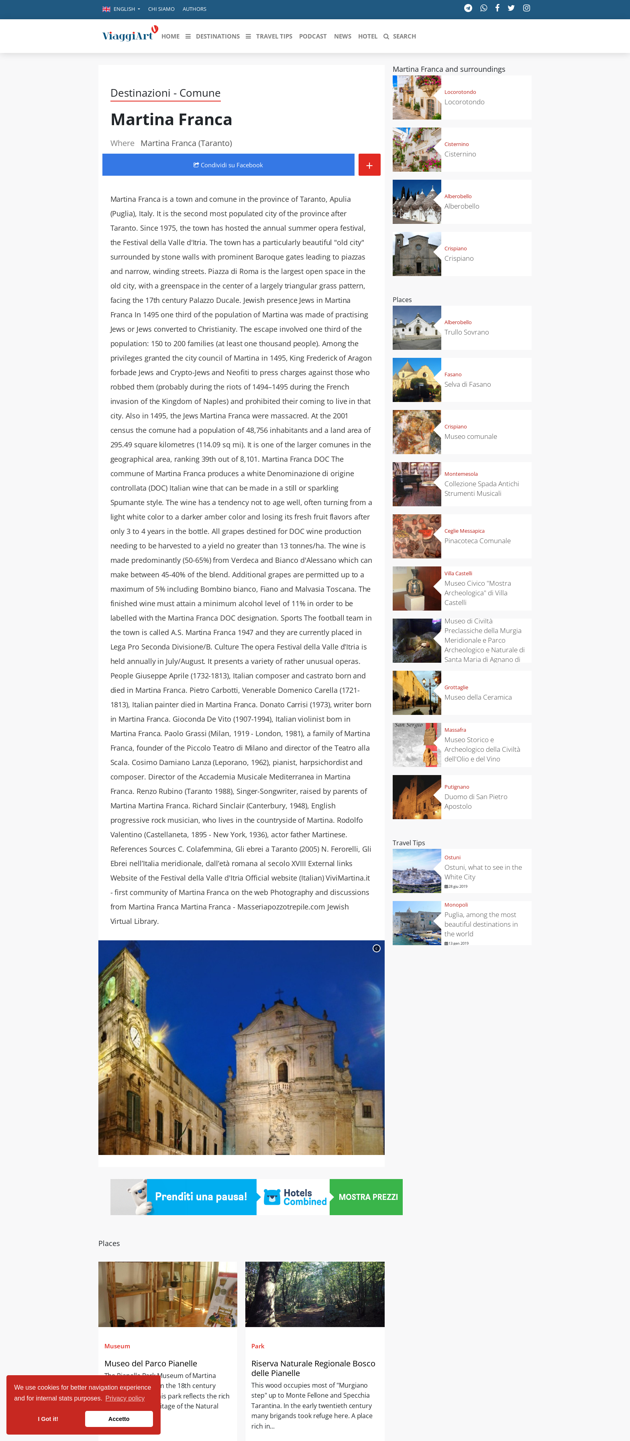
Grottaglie (456, 687)
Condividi (228, 165)
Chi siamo (161, 8)
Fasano (453, 374)
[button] (121, 9)
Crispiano (455, 248)
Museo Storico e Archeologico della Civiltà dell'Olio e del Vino (482, 749)
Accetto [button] (119, 1419)
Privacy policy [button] (125, 1398)
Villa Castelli (458, 573)
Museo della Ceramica (478, 697)
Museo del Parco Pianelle (150, 1363)
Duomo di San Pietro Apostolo (476, 801)
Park (258, 1346)
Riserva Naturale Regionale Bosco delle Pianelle (313, 1368)
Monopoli (456, 904)
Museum (117, 1346)
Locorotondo (460, 91)
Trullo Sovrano (466, 332)
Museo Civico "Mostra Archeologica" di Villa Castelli (477, 592)
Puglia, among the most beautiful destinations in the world (481, 924)
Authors (194, 8)
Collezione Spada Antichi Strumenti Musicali (481, 488)
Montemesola (461, 473)
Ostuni (452, 857)
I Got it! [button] (48, 1419)
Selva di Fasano (467, 384)
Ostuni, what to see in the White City (483, 872)
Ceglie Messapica (464, 530)
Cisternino (456, 144)
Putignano (456, 786)
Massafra (455, 729)
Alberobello (458, 196)
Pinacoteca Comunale (477, 540)
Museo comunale (470, 436)
